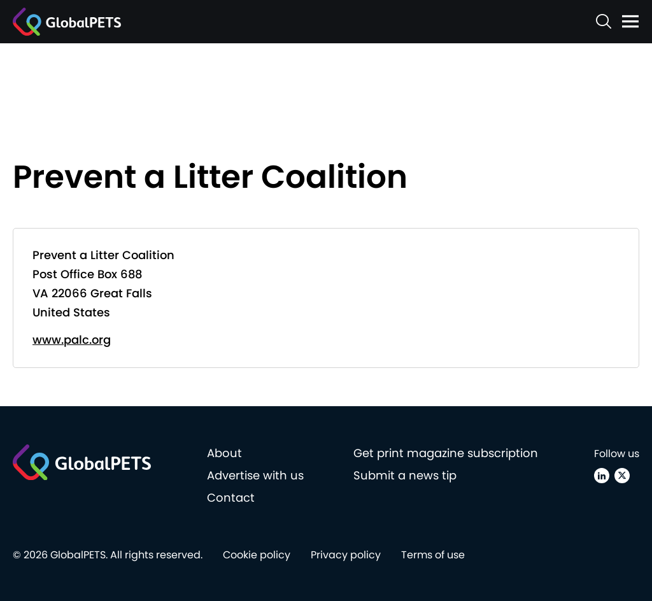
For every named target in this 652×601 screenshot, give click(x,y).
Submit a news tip (405, 475)
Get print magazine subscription (445, 453)
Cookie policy (256, 555)
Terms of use (433, 555)
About (224, 453)
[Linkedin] (601, 475)
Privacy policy (346, 555)
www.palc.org (71, 340)
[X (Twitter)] (622, 475)
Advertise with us (255, 475)
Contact (231, 498)
